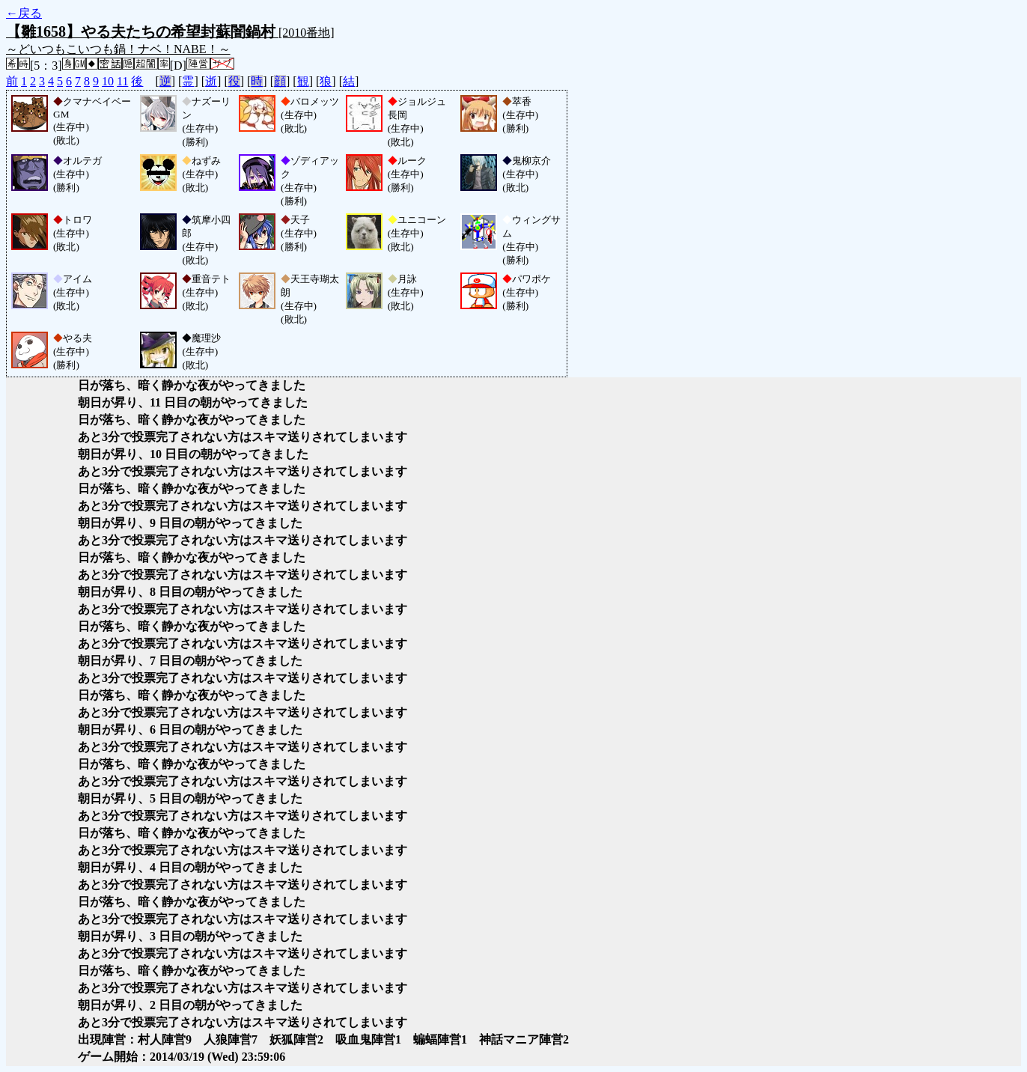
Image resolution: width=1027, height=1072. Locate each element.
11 (122, 81)
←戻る (24, 13)
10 (108, 81)
